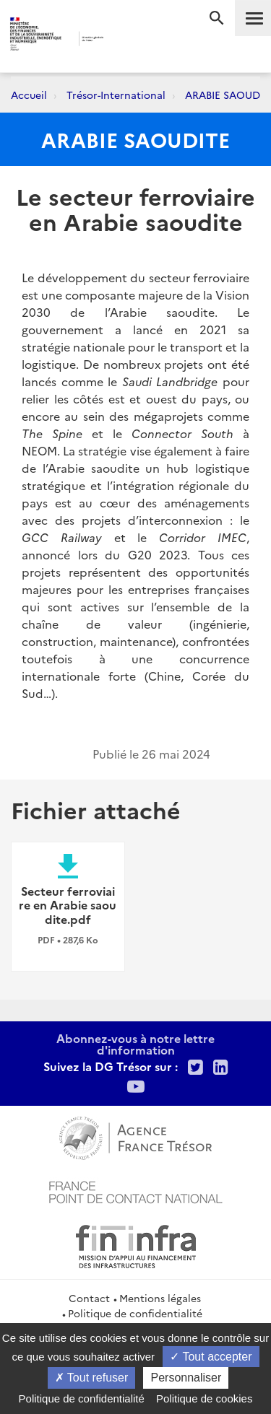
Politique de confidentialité (135, 1313)
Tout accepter (210, 1356)
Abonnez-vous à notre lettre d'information (135, 1043)
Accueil (29, 94)
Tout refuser (92, 1377)
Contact (89, 1298)
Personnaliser (185, 1377)
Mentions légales (160, 1298)
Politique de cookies (204, 1398)
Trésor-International (115, 94)
